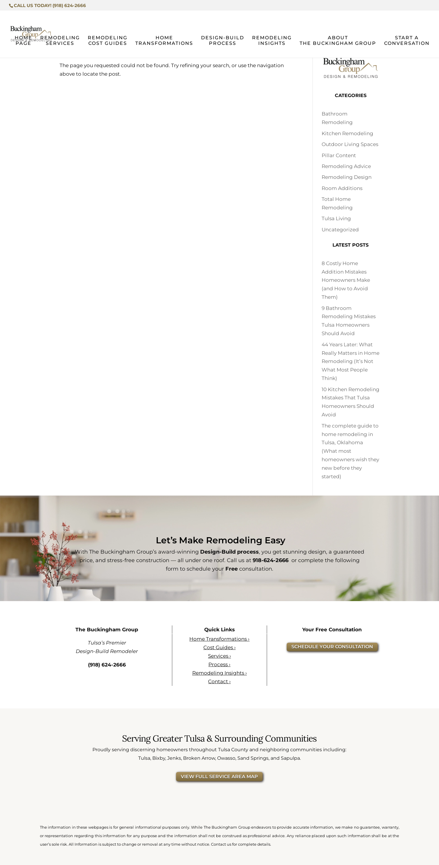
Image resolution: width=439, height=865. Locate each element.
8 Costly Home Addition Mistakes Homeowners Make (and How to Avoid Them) (346, 280)
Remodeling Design (347, 177)
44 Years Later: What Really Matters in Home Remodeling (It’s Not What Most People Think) (350, 361)
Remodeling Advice (346, 166)
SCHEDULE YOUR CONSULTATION (332, 646)
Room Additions (342, 188)
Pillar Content (339, 155)
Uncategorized (340, 230)
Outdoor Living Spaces (350, 144)
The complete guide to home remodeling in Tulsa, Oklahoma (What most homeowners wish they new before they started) (350, 451)
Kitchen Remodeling (347, 133)
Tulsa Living (336, 218)
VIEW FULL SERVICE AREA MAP (219, 776)
